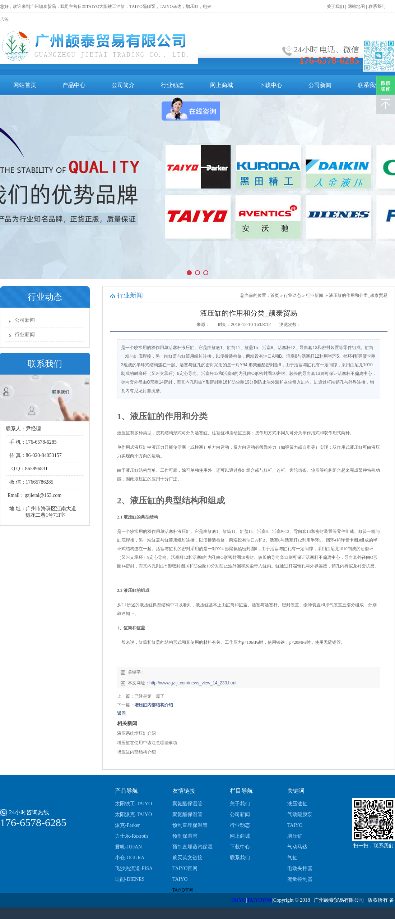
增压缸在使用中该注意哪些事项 (147, 742)
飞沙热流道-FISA (134, 868)
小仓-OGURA (129, 857)
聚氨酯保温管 (187, 803)
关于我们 (240, 803)
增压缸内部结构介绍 (153, 704)
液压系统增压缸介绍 (136, 733)
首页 (274, 295)
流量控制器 (299, 879)
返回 (121, 713)
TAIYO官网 (185, 868)
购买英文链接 (187, 857)
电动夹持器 (299, 868)
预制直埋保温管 (190, 825)
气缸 (292, 857)
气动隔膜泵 (299, 814)
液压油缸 (297, 803)
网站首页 (24, 85)
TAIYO (179, 879)
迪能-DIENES (129, 879)
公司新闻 (319, 85)
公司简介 (123, 85)
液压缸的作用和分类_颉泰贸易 (358, 295)
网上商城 (221, 85)
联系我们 (369, 85)
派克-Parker (127, 825)
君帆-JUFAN (128, 847)
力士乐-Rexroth (131, 836)
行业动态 (172, 85)
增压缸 (294, 836)
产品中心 (73, 85)
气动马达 (297, 847)
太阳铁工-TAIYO (133, 803)
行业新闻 (25, 334)
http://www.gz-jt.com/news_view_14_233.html (192, 682)
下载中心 (270, 85)
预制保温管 (185, 836)
